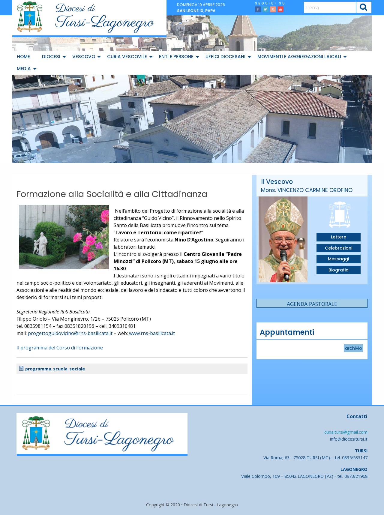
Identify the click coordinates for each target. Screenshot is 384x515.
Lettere (338, 237)
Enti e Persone (176, 56)
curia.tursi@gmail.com (346, 432)
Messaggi (338, 259)
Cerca (363, 8)
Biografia (338, 270)
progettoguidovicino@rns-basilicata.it (70, 333)
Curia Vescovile (127, 56)
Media (24, 68)
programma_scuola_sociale (58, 369)
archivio (353, 348)
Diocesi (51, 56)
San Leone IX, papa (196, 10)
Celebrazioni (338, 248)
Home (23, 56)
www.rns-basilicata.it (152, 333)
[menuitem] (24, 57)
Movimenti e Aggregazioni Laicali (299, 56)
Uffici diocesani (225, 56)
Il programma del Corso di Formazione (59, 347)
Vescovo (83, 56)
